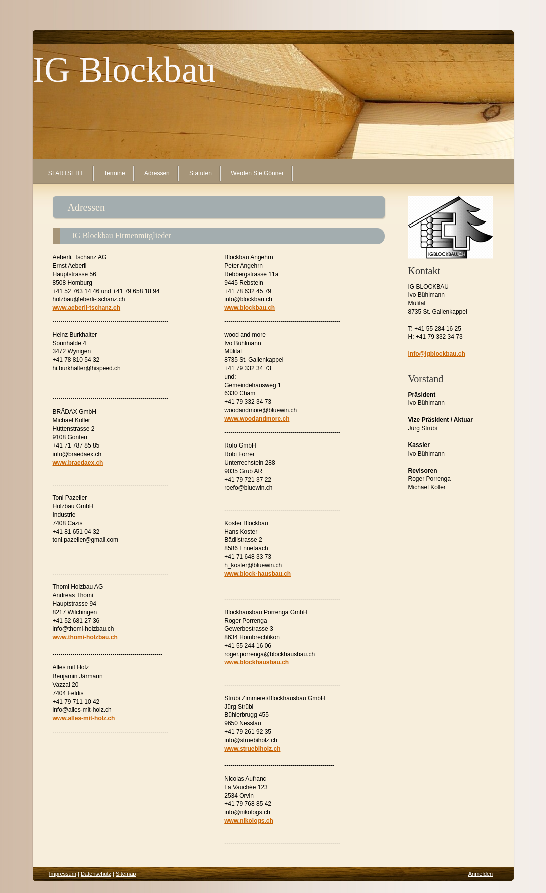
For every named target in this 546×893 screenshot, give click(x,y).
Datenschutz (96, 874)
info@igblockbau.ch (436, 353)
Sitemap (126, 874)
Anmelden (480, 874)
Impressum (62, 874)
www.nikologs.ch (248, 820)
